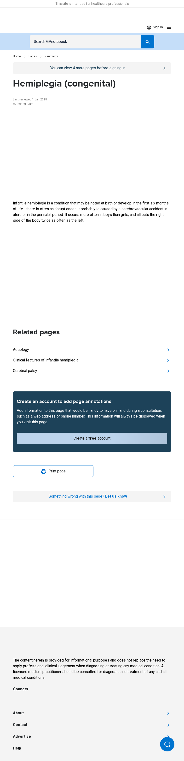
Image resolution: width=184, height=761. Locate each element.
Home (17, 56)
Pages (33, 56)
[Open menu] (169, 27)
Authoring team (23, 103)
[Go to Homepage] (27, 27)
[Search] (147, 41)
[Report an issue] (92, 496)
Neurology (51, 56)
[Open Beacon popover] (167, 744)
